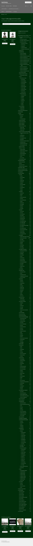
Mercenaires (22, 202)
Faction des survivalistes (23, 315)
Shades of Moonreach (23, 412)
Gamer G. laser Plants (23, 54)
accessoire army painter (24, 39)
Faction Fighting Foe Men (24, 394)
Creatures (22, 322)
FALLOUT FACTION (23, 326)
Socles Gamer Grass (23, 93)
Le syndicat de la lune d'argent (24, 225)
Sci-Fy (21, 117)
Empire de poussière (23, 366)
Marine (22, 483)
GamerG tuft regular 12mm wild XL (23, 170)
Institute (22, 329)
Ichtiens (22, 198)
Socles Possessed (24, 89)
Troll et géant (22, 415)
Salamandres (22, 383)
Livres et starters (23, 277)
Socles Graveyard (24, 86)
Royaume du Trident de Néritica (25, 381)
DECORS (3, 11)
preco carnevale (22, 494)
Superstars (23, 460)
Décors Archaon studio (23, 121)
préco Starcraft (22, 508)
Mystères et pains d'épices (22, 488)
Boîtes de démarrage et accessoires (25, 236)
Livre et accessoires (22, 398)
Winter (23, 104)
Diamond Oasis (24, 432)
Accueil (3, 14)
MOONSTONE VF (22, 401)
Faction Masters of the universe (25, 395)
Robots (22, 336)
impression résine (22, 164)
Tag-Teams (22, 467)
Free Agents (22, 446)
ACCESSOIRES (22, 359)
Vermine (22, 387)
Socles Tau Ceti (24, 92)
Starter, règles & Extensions (24, 466)
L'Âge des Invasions (23, 477)
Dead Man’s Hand (22, 270)
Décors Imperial (23, 128)
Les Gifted (22, 239)
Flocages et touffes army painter (25, 40)
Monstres (22, 425)
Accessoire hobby (22, 491)
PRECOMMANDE (21, 490)
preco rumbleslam (22, 507)
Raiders (22, 333)
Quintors (22, 205)
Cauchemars (22, 363)
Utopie (22, 188)
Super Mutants (23, 339)
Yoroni (21, 267)
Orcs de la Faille (23, 380)
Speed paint (23, 46)
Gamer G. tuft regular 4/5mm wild (25, 60)
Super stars (23, 457)
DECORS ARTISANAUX (8, 11)
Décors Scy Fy (22, 130)
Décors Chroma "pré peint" (24, 150)
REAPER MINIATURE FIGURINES (24, 419)
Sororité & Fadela (23, 184)
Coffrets (22, 421)
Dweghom (22, 253)
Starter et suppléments (24, 397)
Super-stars (23, 459)
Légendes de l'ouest (23, 274)
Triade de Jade (22, 187)
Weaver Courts (22, 266)
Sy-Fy (21, 156)
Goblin (22, 408)
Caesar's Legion (23, 319)
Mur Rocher (22, 139)
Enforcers (22, 281)
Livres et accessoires (23, 353)
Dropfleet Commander (23, 301)
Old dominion (22, 257)
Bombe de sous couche (24, 43)
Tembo (22, 356)
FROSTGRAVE (21, 343)
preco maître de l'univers (23, 501)
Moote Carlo (23, 436)
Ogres (21, 377)
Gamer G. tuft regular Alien (24, 63)
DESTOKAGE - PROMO (22, 167)
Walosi (22, 190)
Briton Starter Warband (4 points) (23, 110)
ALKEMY (21, 174)
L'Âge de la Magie (23, 474)
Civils (21, 273)
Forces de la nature (23, 367)
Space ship (23, 100)
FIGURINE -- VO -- (23, 445)
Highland (23, 99)
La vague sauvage (23, 222)
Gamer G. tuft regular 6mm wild (25, 61)
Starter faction (23, 232)
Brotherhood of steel (23, 318)
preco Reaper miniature (23, 505)
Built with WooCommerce (6, 541)
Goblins (22, 370)
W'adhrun (22, 264)
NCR (21, 332)
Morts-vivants (22, 373)
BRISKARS (21, 191)
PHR (21, 304)
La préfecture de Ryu (23, 221)
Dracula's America (22, 297)
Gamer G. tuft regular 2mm (24, 57)
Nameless (22, 290)
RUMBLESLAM (21, 428)
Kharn (21, 350)
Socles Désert (23, 83)
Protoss (22, 484)
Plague (22, 291)
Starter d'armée (23, 260)
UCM (21, 311)
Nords (21, 256)
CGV (2, 541)
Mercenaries (22, 288)
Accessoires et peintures (24, 250)
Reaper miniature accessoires (23, 73)
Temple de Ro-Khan (23, 233)
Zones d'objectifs (22, 106)
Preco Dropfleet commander (23, 497)
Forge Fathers (22, 283)
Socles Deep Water (24, 82)
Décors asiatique (23, 149)
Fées (21, 405)
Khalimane (22, 181)
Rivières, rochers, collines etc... (24, 166)
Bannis (22, 194)
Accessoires (22, 429)
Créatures (22, 422)
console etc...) (22, 136)
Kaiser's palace (24, 452)
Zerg (21, 487)
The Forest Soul (24, 442)
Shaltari (22, 308)
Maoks (21, 201)
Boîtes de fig (22, 298)
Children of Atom (23, 321)
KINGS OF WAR (22, 357)
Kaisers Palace (23, 435)
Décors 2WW (22, 127)
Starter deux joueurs (23, 414)
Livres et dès (22, 480)
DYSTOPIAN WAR (22, 312)
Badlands (23, 96)
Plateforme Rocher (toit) (24, 143)
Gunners (22, 328)
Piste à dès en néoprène (23, 72)
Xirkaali (22, 388)
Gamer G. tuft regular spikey (24, 68)
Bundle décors (22, 135)
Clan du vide (22, 211)
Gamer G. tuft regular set (24, 66)
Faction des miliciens (22, 314)
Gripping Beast (21, 171)
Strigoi (22, 243)
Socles (21, 76)
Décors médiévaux (22, 124)
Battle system (22, 114)
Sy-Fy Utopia (22, 157)
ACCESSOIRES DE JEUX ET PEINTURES (13, 8)
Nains (21, 374)
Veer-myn (22, 295)
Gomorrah (23, 433)
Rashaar (22, 242)
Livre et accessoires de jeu (24, 229)
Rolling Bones (23, 439)
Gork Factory (5, 2)
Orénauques (22, 204)
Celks (21, 195)
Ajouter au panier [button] (5, 43)
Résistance (22, 305)
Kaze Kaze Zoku (23, 218)
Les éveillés (22, 226)
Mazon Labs (22, 287)
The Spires (22, 263)
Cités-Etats (22, 252)
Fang (21, 346)
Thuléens (22, 208)
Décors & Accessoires (23, 197)
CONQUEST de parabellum (23, 249)
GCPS (21, 284)
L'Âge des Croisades (23, 476)
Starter (22, 294)
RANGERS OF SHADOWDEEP (23, 418)
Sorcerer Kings (23, 259)
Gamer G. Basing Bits (23, 53)
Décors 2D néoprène (22, 120)
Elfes (21, 364)
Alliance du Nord (23, 360)
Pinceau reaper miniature (24, 75)
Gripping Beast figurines (24, 470)
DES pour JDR (21, 50)
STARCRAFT (21, 481)
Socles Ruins (23, 90)
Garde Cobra (22, 180)
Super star (23, 456)
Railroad (22, 335)
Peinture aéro (23, 44)
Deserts (23, 97)
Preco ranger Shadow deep (23, 504)
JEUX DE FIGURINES (4, 8)
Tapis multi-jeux (21, 511)
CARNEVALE (21, 235)
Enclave (22, 325)
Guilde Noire (22, 349)
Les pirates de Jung (23, 228)
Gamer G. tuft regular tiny (24, 69)
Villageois (22, 426)
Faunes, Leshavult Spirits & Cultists (25, 404)
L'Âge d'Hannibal (23, 473)
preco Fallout (21, 498)
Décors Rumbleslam (23, 153)
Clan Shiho (22, 215)
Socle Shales (23, 79)
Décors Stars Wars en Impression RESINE (25, 131)
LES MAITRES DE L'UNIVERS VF (24, 390)
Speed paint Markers (24, 47)
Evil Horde (22, 391)
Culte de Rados (23, 177)
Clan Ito (22, 212)
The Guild (22, 246)
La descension (22, 219)
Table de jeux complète (23, 159)
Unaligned (22, 342)
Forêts (21, 163)
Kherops (22, 352)
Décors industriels (22, 123)
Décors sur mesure (22, 146)
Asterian (22, 280)
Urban (22, 103)
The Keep (23, 443)
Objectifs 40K (22, 107)
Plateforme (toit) (23, 142)
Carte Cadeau (15, 11)
